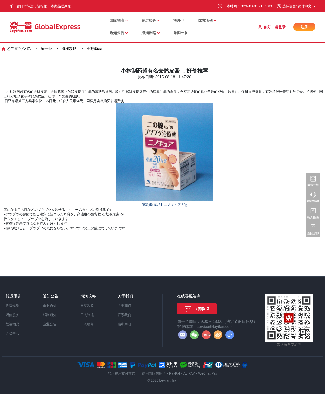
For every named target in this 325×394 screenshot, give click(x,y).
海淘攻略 (148, 33)
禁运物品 (12, 324)
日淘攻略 (87, 306)
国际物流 (117, 20)
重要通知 (49, 306)
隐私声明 (124, 324)
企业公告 (49, 324)
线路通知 (49, 315)
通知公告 (117, 33)
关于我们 (124, 306)
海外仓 (178, 20)
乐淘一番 (180, 33)
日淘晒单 (87, 324)
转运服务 (148, 20)
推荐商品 (94, 49)
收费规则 (12, 306)
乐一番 (46, 49)
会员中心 (12, 333)
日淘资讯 (87, 315)
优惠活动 (205, 20)
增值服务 (12, 315)
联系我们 (124, 315)
